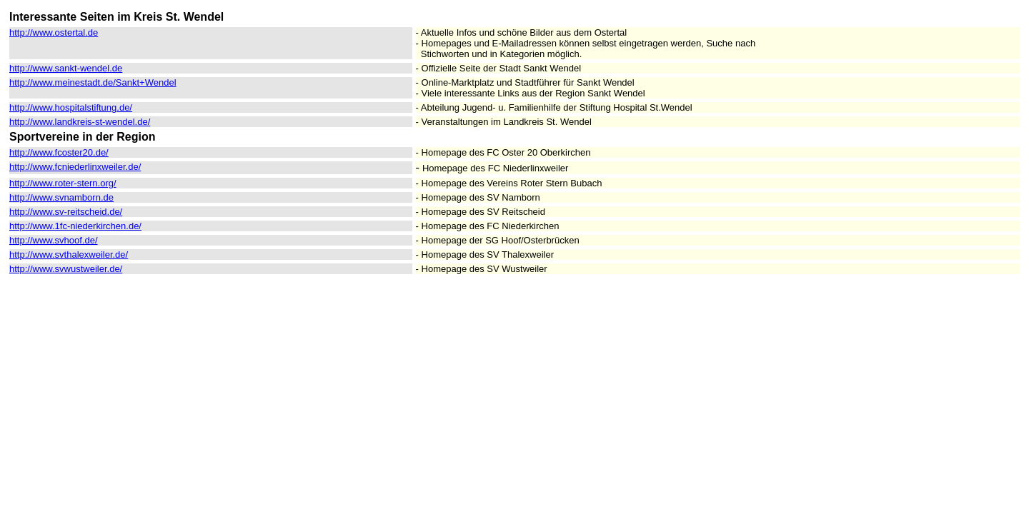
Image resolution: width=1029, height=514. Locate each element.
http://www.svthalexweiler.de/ (68, 254)
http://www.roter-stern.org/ (62, 183)
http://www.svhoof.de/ (53, 240)
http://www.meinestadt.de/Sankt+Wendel (93, 82)
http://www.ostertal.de (53, 32)
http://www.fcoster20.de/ (59, 152)
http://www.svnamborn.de (61, 197)
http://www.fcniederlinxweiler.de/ (75, 166)
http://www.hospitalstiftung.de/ (70, 107)
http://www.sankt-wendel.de (65, 68)
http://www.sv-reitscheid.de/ (65, 211)
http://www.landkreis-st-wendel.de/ (79, 121)
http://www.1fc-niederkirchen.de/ (75, 226)
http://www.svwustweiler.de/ (65, 268)
